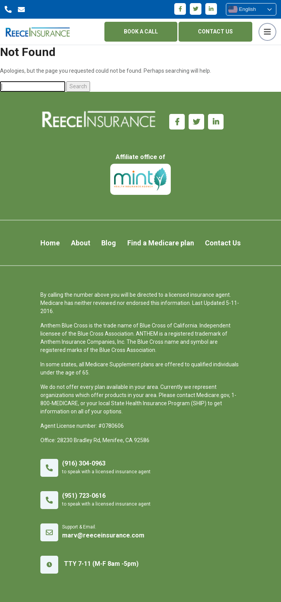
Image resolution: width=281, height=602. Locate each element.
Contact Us (223, 243)
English (242, 9)
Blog (108, 243)
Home (50, 243)
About (80, 243)
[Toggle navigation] (267, 32)
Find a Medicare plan (160, 243)
